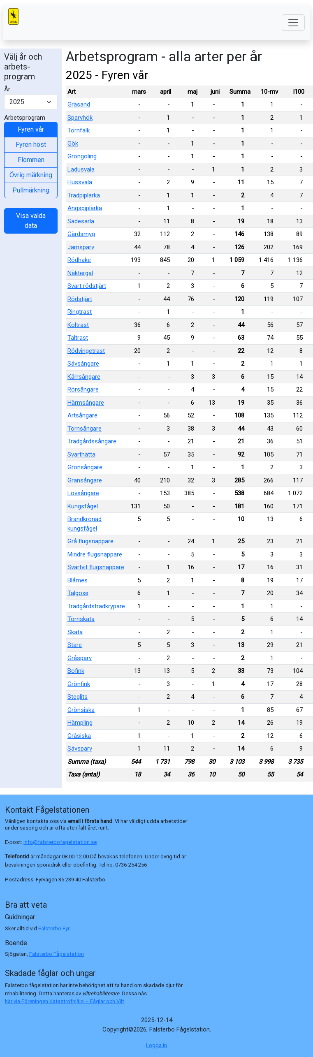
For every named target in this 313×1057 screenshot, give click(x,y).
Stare (74, 645)
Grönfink (78, 684)
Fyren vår (31, 129)
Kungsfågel (82, 506)
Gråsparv (79, 658)
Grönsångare (84, 467)
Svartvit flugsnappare (95, 567)
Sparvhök (80, 117)
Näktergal (80, 273)
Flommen (31, 160)
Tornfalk (78, 130)
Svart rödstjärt (86, 286)
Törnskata (81, 619)
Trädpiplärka (83, 195)
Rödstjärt (79, 299)
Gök (72, 143)
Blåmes (77, 580)
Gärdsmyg (81, 234)
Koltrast (78, 325)
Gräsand (78, 104)
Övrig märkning (30, 175)
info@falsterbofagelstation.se (60, 842)
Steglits (77, 696)
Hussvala (79, 182)
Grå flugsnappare (90, 541)
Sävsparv (79, 748)
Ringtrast (79, 311)
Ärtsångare (82, 415)
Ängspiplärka (84, 208)
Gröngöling (82, 156)
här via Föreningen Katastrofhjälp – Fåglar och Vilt (64, 1001)
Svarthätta (81, 454)
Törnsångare (84, 428)
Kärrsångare (83, 376)
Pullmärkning (30, 190)
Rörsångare (83, 389)
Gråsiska (79, 735)
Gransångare (84, 480)
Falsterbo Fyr (54, 928)
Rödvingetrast (86, 351)
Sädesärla (80, 221)
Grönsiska (81, 710)
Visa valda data (31, 220)
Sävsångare (83, 363)
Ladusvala (81, 169)
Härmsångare (85, 402)
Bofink (75, 671)
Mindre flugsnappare (94, 554)
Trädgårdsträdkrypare (96, 606)
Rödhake (79, 260)
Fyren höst (31, 144)
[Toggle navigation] (293, 22)
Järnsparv (80, 247)
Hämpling (80, 722)
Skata (75, 632)
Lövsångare (83, 493)
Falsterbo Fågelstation (56, 954)
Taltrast (77, 337)
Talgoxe (77, 593)
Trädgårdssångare (91, 441)
